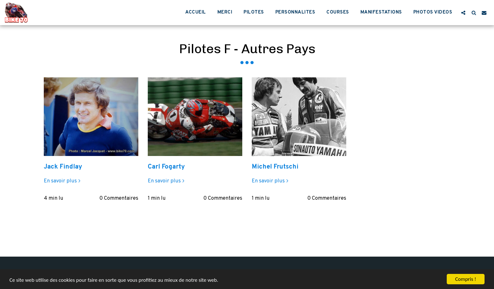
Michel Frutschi (275, 167)
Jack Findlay (63, 167)
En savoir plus (63, 181)
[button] (463, 12)
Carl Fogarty (166, 167)
